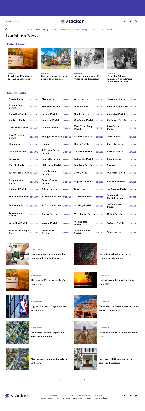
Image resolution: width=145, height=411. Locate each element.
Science (76, 30)
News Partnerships (84, 395)
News (38, 30)
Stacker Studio (98, 395)
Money (45, 30)
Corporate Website (51, 395)
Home (30, 30)
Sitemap (88, 398)
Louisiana (11, 73)
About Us (110, 30)
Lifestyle (85, 30)
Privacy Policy (77, 398)
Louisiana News (36, 249)
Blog (58, 398)
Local (101, 30)
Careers (72, 395)
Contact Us (66, 398)
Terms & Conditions (101, 398)
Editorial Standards (47, 398)
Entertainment (65, 30)
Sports (54, 30)
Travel (94, 30)
